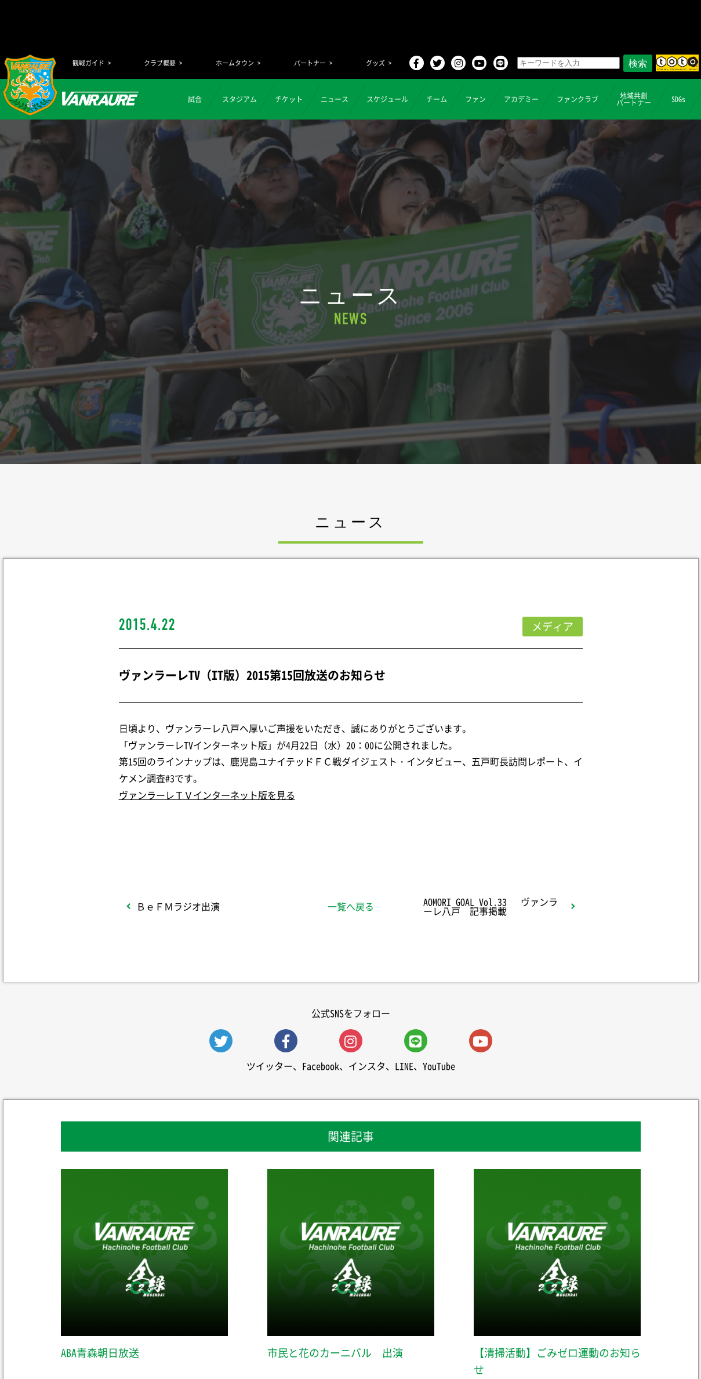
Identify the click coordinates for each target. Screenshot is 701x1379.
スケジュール (387, 99)
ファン (475, 99)
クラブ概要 (160, 63)
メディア (552, 626)
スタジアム (239, 99)
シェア (210, 826)
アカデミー (521, 99)
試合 (195, 99)
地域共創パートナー (633, 99)
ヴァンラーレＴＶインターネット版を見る (207, 795)
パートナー (310, 63)
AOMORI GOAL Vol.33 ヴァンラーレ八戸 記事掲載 (490, 906)
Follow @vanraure (467, 825)
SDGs (678, 99)
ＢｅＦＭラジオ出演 (178, 906)
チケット (289, 99)
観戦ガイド (88, 63)
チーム (436, 99)
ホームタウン (235, 63)
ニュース (334, 99)
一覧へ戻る (351, 906)
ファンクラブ (577, 99)
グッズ (375, 63)
